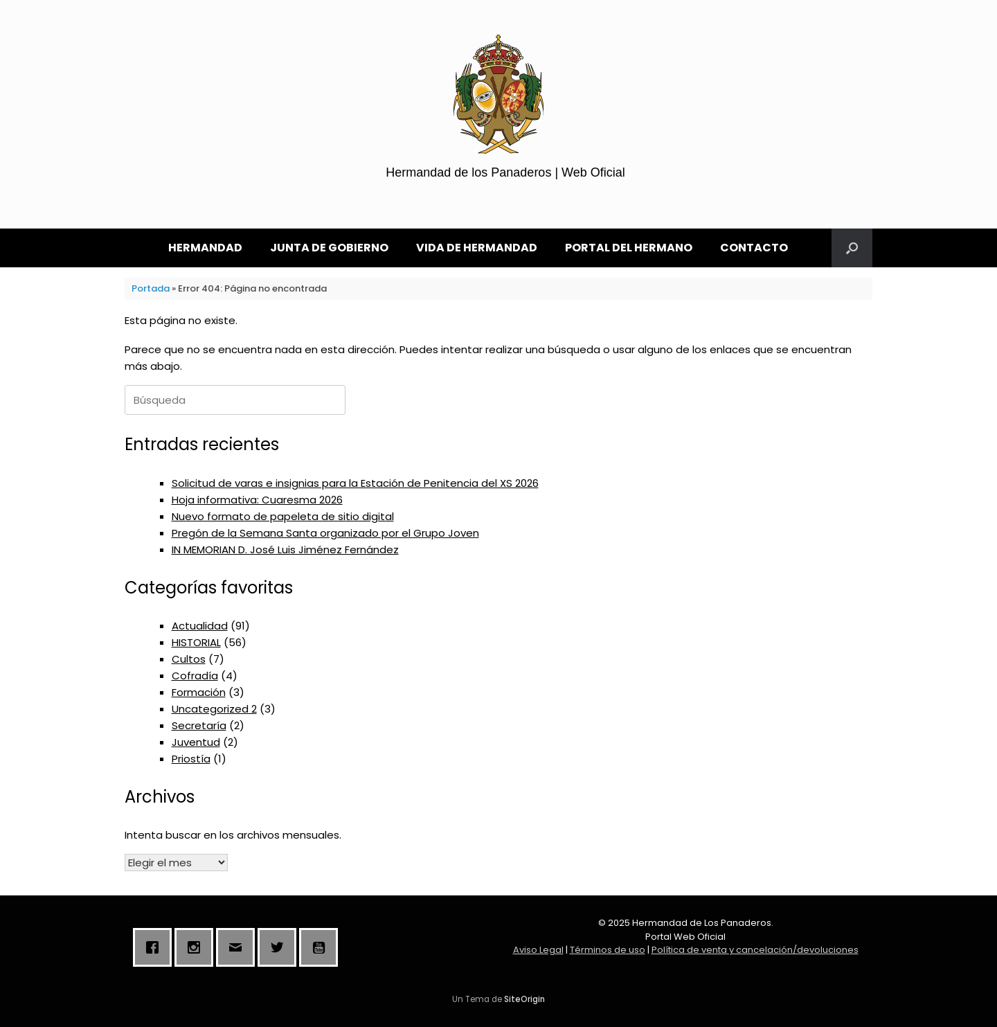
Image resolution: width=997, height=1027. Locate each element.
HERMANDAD (205, 248)
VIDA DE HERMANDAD (476, 248)
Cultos (189, 659)
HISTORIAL (196, 642)
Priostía (191, 758)
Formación (199, 692)
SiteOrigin (524, 999)
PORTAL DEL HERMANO (628, 248)
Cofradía (195, 675)
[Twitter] (280, 947)
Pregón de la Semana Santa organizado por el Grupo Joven (325, 533)
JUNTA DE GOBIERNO (329, 248)
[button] (852, 248)
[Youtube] (322, 947)
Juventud (196, 742)
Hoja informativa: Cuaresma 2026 (257, 499)
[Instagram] (197, 947)
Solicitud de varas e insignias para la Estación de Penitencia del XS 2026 (355, 483)
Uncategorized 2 (214, 709)
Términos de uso (607, 949)
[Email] (239, 947)
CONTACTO (754, 248)
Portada (151, 288)
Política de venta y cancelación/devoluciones (755, 949)
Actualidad (200, 625)
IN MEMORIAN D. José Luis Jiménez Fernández (285, 549)
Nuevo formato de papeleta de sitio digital (283, 516)
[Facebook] (156, 947)
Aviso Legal (538, 949)
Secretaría (199, 725)
